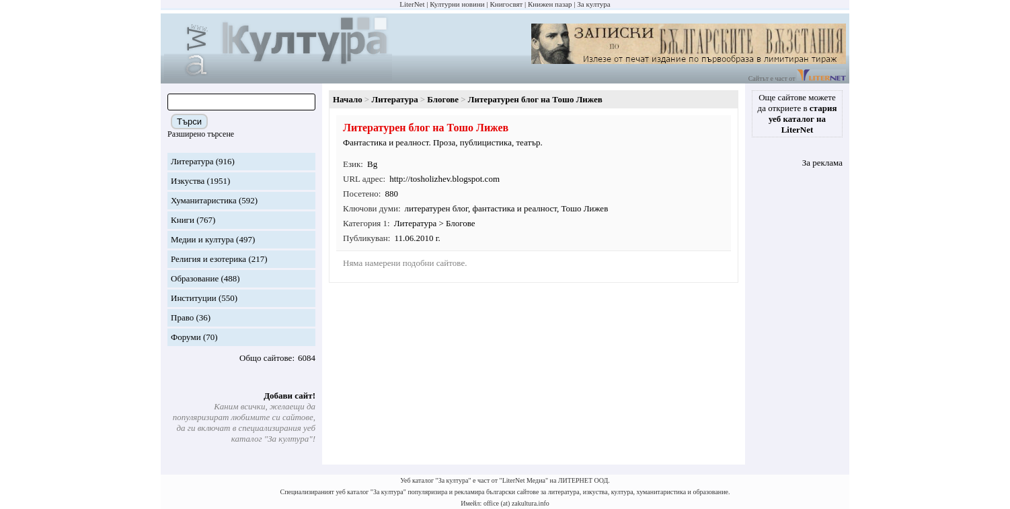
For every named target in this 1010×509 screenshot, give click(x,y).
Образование (195, 278)
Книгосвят (506, 4)
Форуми (186, 337)
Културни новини (457, 4)
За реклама (822, 163)
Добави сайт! (289, 396)
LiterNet (411, 4)
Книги (182, 220)
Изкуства (187, 181)
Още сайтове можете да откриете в (797, 113)
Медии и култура (202, 239)
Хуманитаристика (204, 200)
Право (182, 317)
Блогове (443, 99)
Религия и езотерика (208, 259)
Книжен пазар (550, 4)
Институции (194, 298)
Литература (192, 161)
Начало (347, 99)
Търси (189, 121)
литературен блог (436, 208)
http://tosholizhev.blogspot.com (444, 179)
